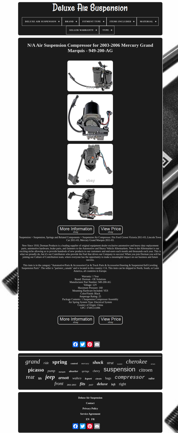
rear (30, 377)
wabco (76, 378)
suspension (119, 369)
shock (98, 362)
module (119, 364)
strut (110, 363)
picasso (36, 370)
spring (59, 362)
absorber (73, 371)
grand (32, 361)
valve (152, 378)
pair (91, 384)
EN (87, 419)
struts (153, 364)
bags (108, 378)
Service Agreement (90, 414)
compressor (130, 377)
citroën (98, 378)
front (58, 383)
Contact (90, 403)
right (122, 384)
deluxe (102, 384)
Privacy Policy (90, 408)
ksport (88, 378)
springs (85, 371)
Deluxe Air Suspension (90, 397)
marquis (62, 372)
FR (93, 419)
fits (82, 383)
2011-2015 (71, 385)
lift (40, 378)
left (113, 384)
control (74, 363)
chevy (96, 371)
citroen (145, 370)
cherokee (136, 361)
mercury (85, 363)
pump (51, 371)
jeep (50, 377)
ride (46, 363)
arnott (64, 378)
